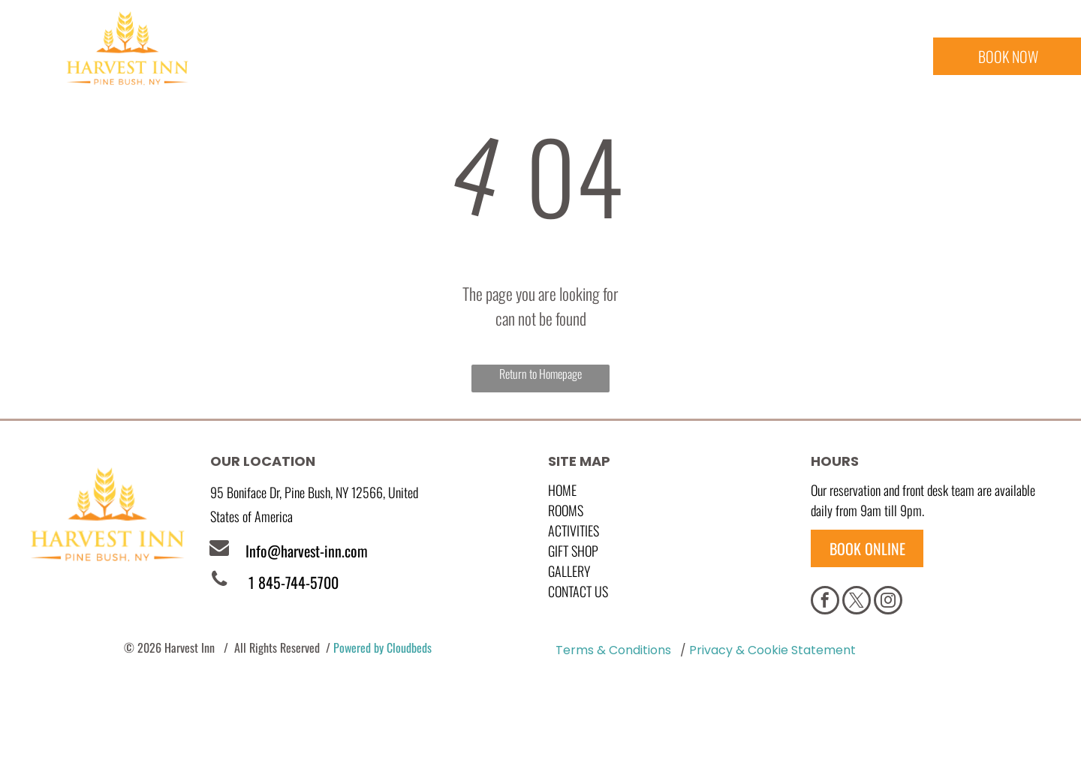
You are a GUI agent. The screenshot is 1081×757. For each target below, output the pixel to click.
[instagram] (888, 602)
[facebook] (825, 602)
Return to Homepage (540, 374)
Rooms (565, 510)
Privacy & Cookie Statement (772, 650)
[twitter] (856, 602)
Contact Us (578, 591)
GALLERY (569, 571)
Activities (573, 530)
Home (562, 490)
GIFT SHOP (573, 550)
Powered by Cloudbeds (382, 647)
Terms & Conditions (613, 650)
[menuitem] (312, 61)
